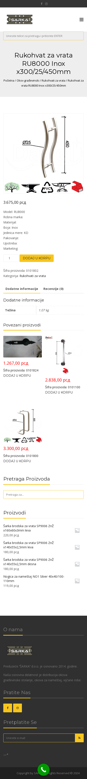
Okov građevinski (28, 80)
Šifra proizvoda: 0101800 (22, 431)
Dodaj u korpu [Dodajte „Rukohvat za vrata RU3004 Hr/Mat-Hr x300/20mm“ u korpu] (59, 392)
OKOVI (11, 773)
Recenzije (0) (53, 289)
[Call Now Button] (43, 770)
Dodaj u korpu (36, 258)
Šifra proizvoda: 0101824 (22, 354)
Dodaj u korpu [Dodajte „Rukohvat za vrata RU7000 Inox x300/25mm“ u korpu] (17, 461)
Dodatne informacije (21, 289)
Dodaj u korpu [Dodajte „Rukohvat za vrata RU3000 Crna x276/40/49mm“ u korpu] (17, 375)
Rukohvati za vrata (53, 80)
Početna (9, 80)
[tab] (21, 289)
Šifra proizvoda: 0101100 (64, 362)
